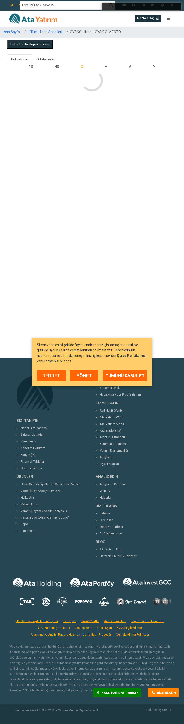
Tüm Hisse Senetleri (46, 32)
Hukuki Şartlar (90, 621)
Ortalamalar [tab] (45, 59)
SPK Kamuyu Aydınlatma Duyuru (37, 621)
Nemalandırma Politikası (132, 634)
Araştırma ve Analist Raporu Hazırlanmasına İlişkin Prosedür (71, 634)
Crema (166, 710)
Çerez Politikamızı (132, 356)
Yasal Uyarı (104, 628)
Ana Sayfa (12, 32)
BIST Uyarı (69, 621)
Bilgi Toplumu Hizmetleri (147, 621)
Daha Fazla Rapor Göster (30, 44)
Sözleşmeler (83, 628)
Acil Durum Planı (115, 621)
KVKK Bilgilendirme (129, 628)
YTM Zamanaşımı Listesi (54, 628)
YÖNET (84, 376)
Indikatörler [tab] (20, 59)
